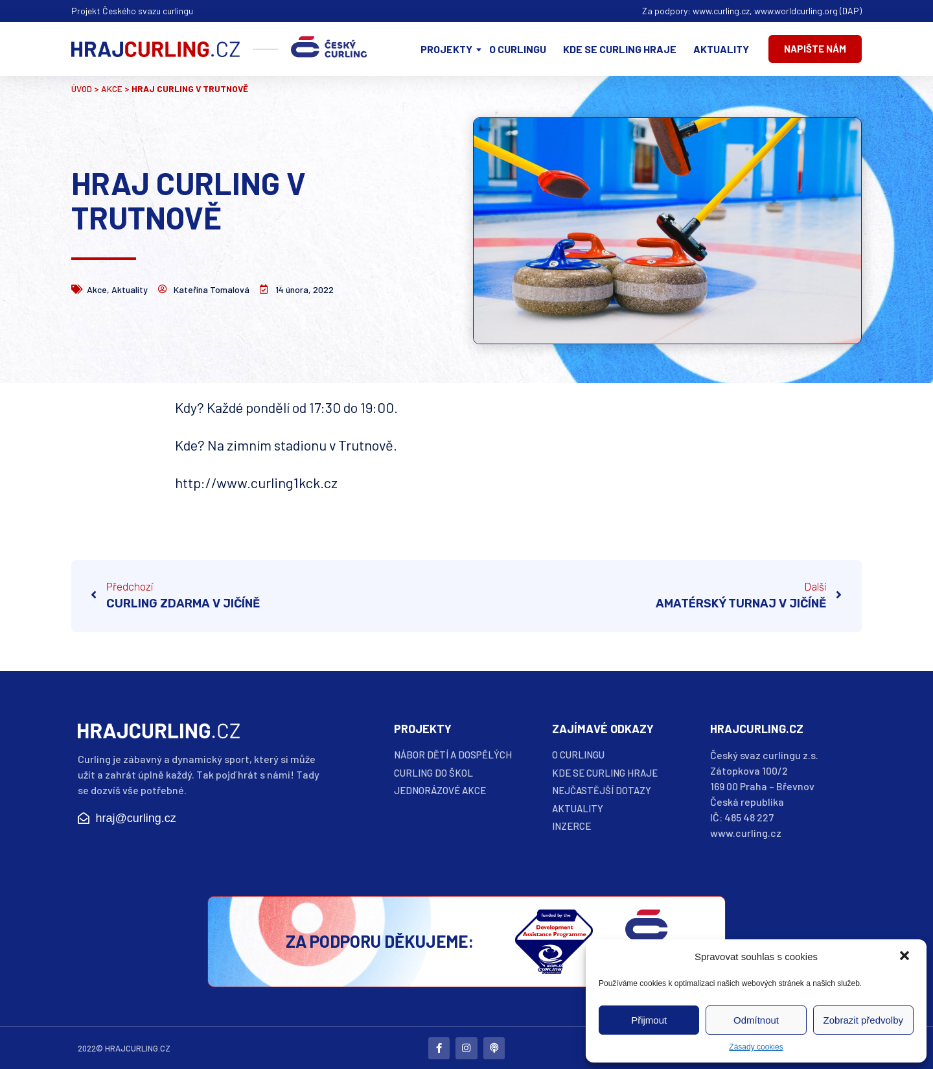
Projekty (446, 49)
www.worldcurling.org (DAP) (808, 10)
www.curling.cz (721, 10)
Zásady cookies (756, 1046)
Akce (111, 88)
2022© (90, 1047)
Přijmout (649, 1020)
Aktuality (721, 49)
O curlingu (517, 49)
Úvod (81, 88)
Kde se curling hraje (619, 49)
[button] (906, 957)
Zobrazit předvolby (863, 1020)
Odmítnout (756, 1020)
